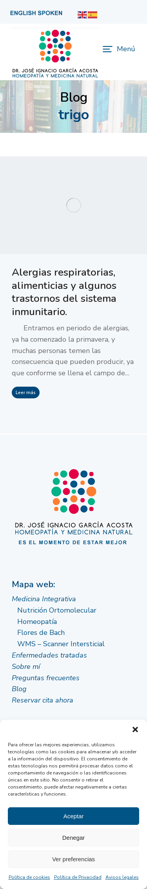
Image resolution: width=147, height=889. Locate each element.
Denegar (73, 837)
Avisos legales (122, 877)
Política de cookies (29, 877)
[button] (135, 729)
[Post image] (73, 205)
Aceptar (74, 816)
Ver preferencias (73, 859)
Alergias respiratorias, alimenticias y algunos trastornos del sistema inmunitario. (64, 292)
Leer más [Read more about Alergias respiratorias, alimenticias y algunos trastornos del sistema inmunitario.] (26, 392)
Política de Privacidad (78, 877)
